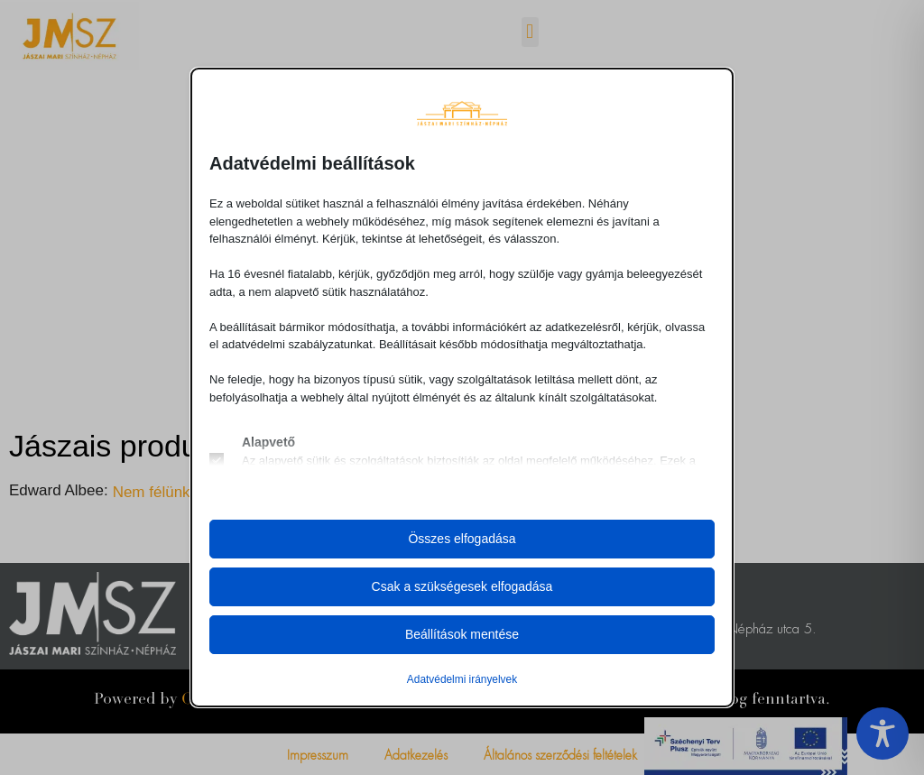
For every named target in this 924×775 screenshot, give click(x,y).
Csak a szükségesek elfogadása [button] (462, 586)
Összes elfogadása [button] (461, 538)
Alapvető (268, 442)
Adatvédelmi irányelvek (462, 679)
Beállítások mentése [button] (462, 634)
